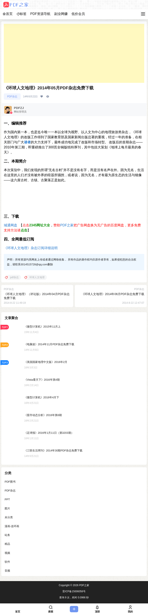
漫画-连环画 (12, 526)
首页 (8, 14)
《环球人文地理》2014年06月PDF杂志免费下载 (112, 294)
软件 (7, 561)
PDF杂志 (12, 96)
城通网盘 (10, 225)
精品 (7, 544)
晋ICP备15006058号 (73, 591)
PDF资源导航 (40, 14)
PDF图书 (10, 481)
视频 (7, 553)
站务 (7, 535)
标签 (21, 14)
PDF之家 (67, 225)
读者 (27, 142)
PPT (7, 499)
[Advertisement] (74, 53)
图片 (7, 508)
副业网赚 (61, 14)
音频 (7, 570)
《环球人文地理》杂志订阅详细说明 (31, 248)
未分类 (9, 517)
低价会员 (78, 14)
